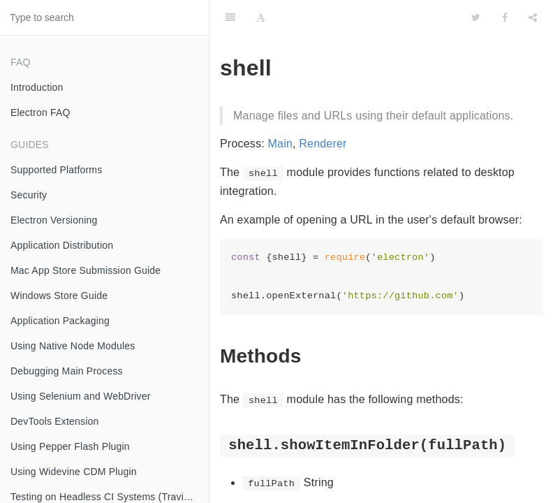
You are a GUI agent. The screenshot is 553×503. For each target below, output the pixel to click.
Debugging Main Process (66, 371)
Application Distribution (61, 245)
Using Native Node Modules (72, 345)
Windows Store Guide (59, 295)
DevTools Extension (54, 421)
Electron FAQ (40, 112)
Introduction (37, 87)
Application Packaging (60, 320)
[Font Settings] (261, 17)
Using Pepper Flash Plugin (70, 446)
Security (28, 195)
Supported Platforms (56, 169)
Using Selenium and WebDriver (80, 396)
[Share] (532, 17)
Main (280, 144)
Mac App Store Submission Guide (85, 270)
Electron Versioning (53, 220)
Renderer (322, 144)
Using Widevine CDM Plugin (73, 471)
